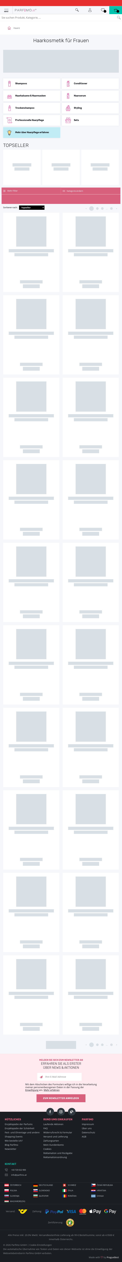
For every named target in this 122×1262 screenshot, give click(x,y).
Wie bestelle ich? (14, 1140)
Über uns (87, 1128)
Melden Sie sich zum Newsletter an (61, 1064)
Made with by (104, 1257)
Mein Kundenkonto (53, 1144)
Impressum (88, 1124)
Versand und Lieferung (55, 1136)
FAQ (45, 1128)
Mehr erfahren (52, 1090)
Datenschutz (88, 1132)
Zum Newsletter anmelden (61, 1098)
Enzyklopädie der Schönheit (19, 1128)
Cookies (47, 1148)
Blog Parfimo (11, 1144)
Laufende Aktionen (53, 1124)
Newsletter (10, 1148)
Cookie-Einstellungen (40, 1244)
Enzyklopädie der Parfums (19, 1124)
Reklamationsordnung (55, 1157)
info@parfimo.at (19, 1174)
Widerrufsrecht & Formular (57, 1132)
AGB (84, 1136)
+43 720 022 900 (18, 1169)
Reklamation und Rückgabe (57, 1153)
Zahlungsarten (51, 1140)
